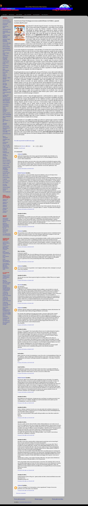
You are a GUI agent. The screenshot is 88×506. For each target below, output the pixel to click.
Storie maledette (19, 14)
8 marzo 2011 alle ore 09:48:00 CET (26, 209)
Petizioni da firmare (5, 143)
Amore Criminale (7, 21)
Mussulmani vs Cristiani (6, 128)
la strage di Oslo (6, 98)
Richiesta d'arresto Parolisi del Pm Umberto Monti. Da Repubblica (6, 288)
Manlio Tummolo (22, 173)
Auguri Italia (5, 45)
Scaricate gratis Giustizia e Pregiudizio (6, 168)
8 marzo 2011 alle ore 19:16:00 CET (26, 349)
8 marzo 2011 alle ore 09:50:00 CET (26, 226)
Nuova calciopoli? (5, 137)
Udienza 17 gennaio (5, 211)
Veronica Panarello (5, 185)
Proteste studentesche (6, 152)
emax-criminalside (27, 14)
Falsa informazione (6, 70)
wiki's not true (11, 14)
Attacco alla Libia (7, 43)
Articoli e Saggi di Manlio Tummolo (6, 40)
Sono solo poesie (45, 14)
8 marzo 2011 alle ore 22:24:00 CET (26, 373)
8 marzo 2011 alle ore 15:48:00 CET (26, 325)
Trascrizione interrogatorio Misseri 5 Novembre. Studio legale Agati (6, 266)
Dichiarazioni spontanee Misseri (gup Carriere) (6, 247)
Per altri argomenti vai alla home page (24, 140)
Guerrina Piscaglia (5, 84)
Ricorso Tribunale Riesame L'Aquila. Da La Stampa (7, 282)
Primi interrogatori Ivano (6, 256)
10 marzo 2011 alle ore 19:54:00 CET (26, 435)
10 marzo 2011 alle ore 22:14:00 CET (26, 470)
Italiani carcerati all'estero (6, 90)
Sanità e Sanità (6, 163)
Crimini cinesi (6, 61)
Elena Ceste (5, 67)
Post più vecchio (57, 499)
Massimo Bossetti (5, 124)
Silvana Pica (5, 175)
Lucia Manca (5, 104)
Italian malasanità (5, 87)
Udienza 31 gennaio (5, 209)
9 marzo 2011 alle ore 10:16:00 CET (26, 392)
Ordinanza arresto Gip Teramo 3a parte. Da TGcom (7, 293)
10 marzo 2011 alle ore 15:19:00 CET (26, 403)
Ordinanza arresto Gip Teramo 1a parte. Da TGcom (7, 304)
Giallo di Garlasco (5, 75)
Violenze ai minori (5, 189)
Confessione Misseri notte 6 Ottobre (6, 243)
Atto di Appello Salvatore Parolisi (6, 323)
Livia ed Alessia (6, 102)
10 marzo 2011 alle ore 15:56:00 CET (26, 417)
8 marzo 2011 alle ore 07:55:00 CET (26, 168)
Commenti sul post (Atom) (25, 502)
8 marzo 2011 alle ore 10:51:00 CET (26, 261)
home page (5, 14)
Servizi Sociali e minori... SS (6, 173)
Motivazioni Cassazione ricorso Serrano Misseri (6, 220)
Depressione (6, 65)
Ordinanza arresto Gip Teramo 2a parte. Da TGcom (7, 299)
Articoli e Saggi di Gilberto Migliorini (6, 36)
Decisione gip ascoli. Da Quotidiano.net (6, 319)
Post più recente (19, 499)
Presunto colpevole (5, 149)
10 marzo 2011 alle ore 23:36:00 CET (26, 481)
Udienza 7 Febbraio (5, 206)
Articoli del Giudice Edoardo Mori (6, 32)
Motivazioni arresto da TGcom (5, 231)
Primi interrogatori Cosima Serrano (6, 252)
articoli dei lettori (7, 29)
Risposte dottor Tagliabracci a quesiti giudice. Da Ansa (6, 277)
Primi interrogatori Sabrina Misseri (6, 260)
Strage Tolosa (6, 177)
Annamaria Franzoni (5, 24)
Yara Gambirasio (6, 191)
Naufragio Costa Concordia (6, 131)
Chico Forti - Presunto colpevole (5, 58)
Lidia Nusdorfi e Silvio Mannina (6, 100)
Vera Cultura (5, 182)
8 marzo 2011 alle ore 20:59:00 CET (26, 362)
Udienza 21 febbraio (5, 200)
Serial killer (5, 171)
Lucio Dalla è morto (6, 106)
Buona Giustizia (6, 48)
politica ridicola (6, 146)
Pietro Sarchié (6, 145)
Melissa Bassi (6, 126)
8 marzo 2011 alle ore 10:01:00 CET (26, 246)
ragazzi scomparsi (5, 155)
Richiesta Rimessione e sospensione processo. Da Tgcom (6, 226)
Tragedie (5, 179)
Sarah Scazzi (22, 148)
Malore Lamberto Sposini (5, 110)
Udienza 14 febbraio (5, 203)
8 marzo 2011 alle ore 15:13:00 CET (26, 303)
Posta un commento (21, 493)
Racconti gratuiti (36, 14)
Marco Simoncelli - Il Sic (6, 120)
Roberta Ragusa (6, 160)
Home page (39, 499)
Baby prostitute (6, 46)
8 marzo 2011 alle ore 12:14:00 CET (26, 280)
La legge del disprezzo (5, 96)
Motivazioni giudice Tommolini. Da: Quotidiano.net (6, 309)
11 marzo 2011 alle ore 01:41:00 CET (26, 490)
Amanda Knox (6, 20)
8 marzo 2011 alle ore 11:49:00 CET (26, 271)
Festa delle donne (5, 72)
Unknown (20, 154)
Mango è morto (6, 113)
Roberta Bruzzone (5, 158)
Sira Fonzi (20, 284)
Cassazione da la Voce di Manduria (7, 234)
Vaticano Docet (6, 180)
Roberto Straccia (7, 161)
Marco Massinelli (7, 114)
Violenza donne (6, 187)
